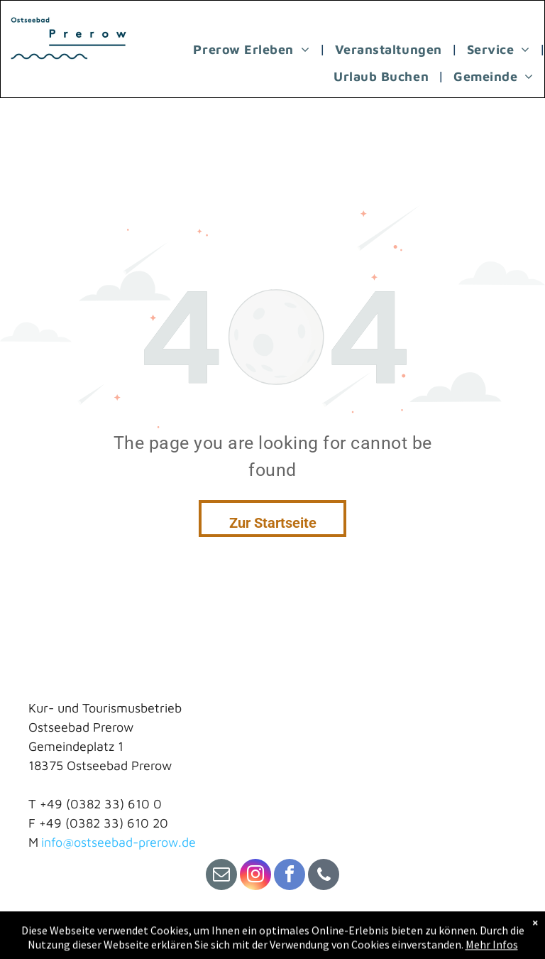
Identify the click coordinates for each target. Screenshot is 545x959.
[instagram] (255, 876)
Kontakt (117, 931)
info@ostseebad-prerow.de (118, 842)
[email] (221, 876)
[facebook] (289, 876)
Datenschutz (179, 931)
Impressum (59, 931)
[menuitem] (253, 49)
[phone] (323, 876)
